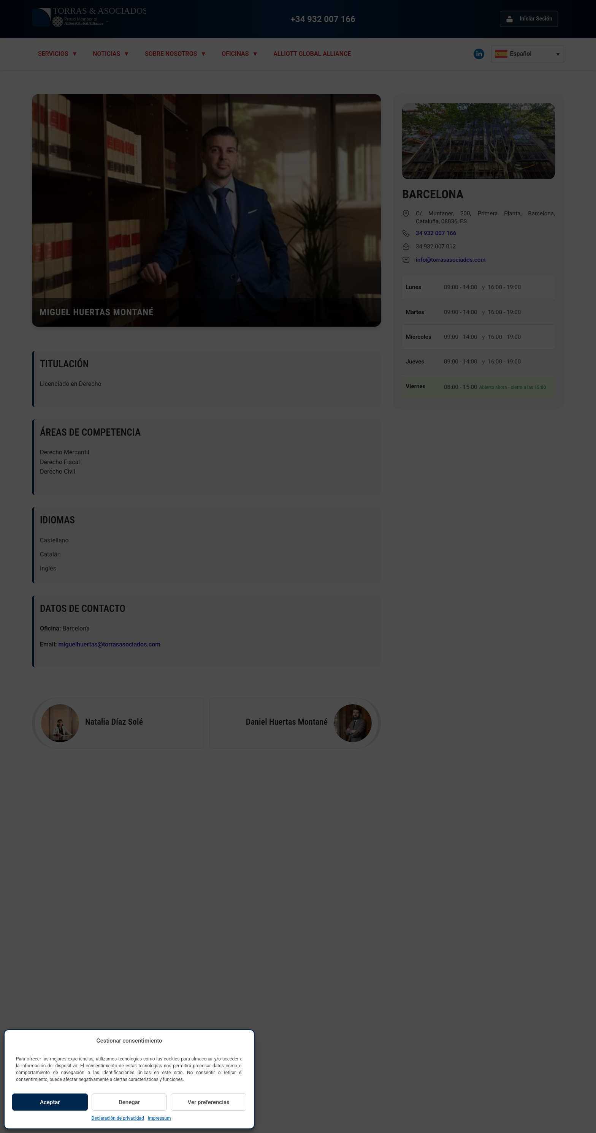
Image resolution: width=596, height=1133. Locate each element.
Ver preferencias (209, 1102)
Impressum (159, 1118)
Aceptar (50, 1102)
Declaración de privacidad (118, 1118)
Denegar (129, 1102)
